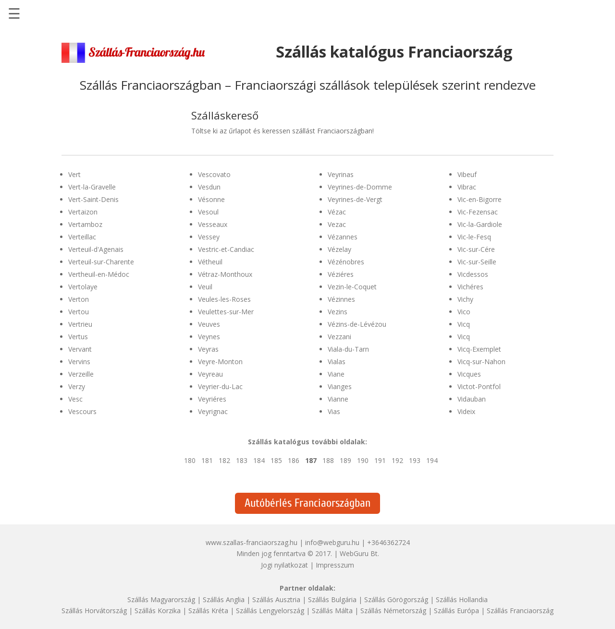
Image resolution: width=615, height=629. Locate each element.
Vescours (82, 411)
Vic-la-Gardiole (479, 224)
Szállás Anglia (224, 599)
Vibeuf (467, 174)
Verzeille (81, 374)
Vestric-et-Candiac (226, 249)
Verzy (76, 386)
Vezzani (339, 336)
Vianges (340, 386)
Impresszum (335, 565)
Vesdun (209, 186)
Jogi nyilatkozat (284, 565)
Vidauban (471, 399)
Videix (466, 411)
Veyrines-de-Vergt (355, 199)
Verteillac (82, 236)
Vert (74, 174)
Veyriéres (212, 399)
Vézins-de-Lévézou (357, 324)
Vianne (338, 399)
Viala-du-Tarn (348, 349)
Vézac (337, 211)
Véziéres (341, 274)
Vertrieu (80, 324)
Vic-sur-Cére (476, 249)
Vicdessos (472, 274)
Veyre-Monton (220, 361)
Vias (334, 411)
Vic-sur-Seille (476, 261)
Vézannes (342, 236)
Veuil (205, 286)
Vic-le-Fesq (474, 236)
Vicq (463, 324)
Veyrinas (341, 174)
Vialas (336, 361)
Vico (463, 311)
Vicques (469, 374)
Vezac (337, 224)
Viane (336, 374)
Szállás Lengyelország (270, 610)
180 (190, 460)
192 (397, 460)
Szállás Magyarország (161, 599)
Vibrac (466, 186)
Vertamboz (85, 224)
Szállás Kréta (208, 610)
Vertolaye (83, 286)
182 (224, 460)
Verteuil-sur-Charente (101, 261)
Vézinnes (341, 299)
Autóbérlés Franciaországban (307, 503)
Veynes (209, 336)
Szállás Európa (456, 610)
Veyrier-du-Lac (220, 386)
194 (432, 460)
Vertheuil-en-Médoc (98, 274)
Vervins (79, 361)
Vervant (80, 349)
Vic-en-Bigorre (479, 199)
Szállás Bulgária (332, 599)
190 (363, 460)
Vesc (75, 399)
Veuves (209, 324)
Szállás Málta (332, 610)
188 (328, 460)
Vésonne (211, 199)
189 (345, 460)
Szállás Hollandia (462, 599)
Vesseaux (212, 224)
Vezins (337, 311)
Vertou (78, 311)
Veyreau (210, 374)
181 (207, 460)
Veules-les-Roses (224, 299)
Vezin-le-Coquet (352, 286)
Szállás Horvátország (94, 610)
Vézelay (339, 249)
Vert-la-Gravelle (92, 186)
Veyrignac (213, 411)
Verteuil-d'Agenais (95, 249)
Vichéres (470, 286)
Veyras (208, 349)
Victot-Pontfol (479, 386)
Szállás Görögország (396, 599)
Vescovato (214, 174)
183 (241, 460)
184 (259, 460)
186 (293, 460)
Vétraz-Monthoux (225, 274)
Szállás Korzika (158, 610)
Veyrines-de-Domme (360, 186)
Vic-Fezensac (477, 211)
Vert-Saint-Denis (93, 199)
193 (414, 460)
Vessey (209, 236)
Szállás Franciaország (520, 610)
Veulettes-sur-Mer (226, 311)
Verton (78, 299)
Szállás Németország (393, 610)
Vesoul (208, 211)
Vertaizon (83, 211)
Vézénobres (346, 261)
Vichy (465, 299)
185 (276, 460)
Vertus (78, 336)
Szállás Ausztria (276, 599)
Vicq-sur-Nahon (481, 361)
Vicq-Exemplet (479, 349)
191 (380, 460)
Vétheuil (210, 261)
